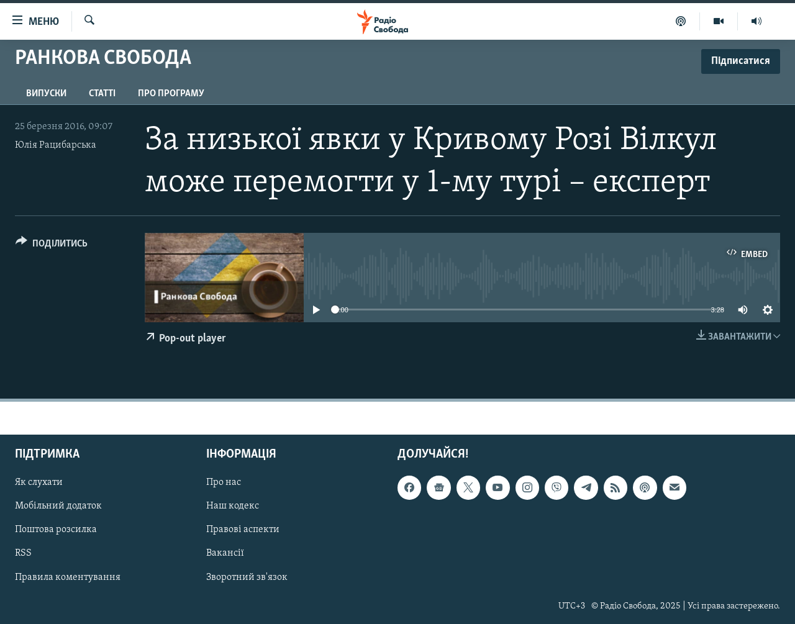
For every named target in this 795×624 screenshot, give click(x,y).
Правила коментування (67, 577)
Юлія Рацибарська (55, 145)
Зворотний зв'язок (247, 577)
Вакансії (225, 553)
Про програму (171, 94)
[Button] (52, 245)
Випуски (46, 94)
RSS (23, 553)
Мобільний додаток (58, 506)
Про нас (223, 482)
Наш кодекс (232, 506)
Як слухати (39, 482)
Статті (102, 94)
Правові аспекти (242, 530)
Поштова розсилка (56, 530)
